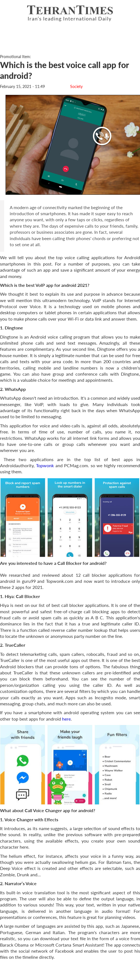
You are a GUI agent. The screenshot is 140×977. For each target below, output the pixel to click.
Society (76, 86)
